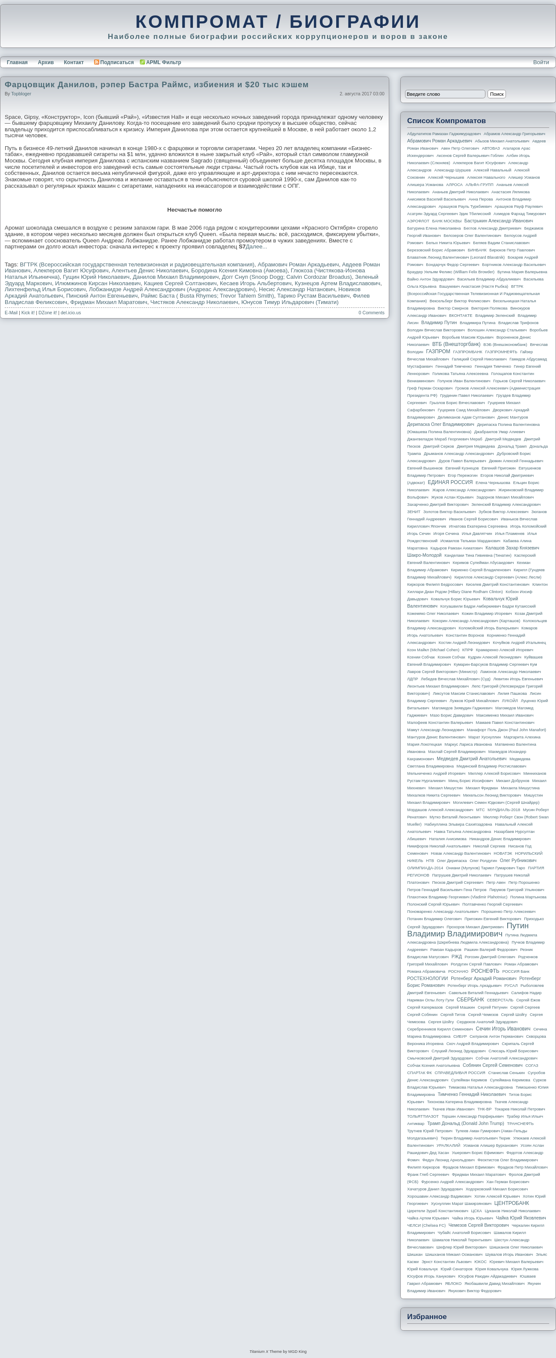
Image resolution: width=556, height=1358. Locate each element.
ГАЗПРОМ (438, 351)
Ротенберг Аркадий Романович (483, 978)
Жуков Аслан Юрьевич (452, 497)
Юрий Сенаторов (456, 1269)
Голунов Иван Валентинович (464, 381)
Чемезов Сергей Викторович (479, 1225)
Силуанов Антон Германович (496, 1036)
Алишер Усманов (524, 177)
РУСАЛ (511, 985)
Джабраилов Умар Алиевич (499, 432)
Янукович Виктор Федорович (474, 1291)
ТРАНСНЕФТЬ (520, 1124)
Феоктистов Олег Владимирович (508, 1160)
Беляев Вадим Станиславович (501, 243)
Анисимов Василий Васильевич (436, 199)
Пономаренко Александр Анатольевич (443, 911)
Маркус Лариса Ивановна (468, 744)
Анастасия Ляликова (510, 192)
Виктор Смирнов (453, 308)
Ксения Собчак (451, 657)
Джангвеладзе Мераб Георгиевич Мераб (444, 439)
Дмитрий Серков (438, 446)
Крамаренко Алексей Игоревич (504, 650)
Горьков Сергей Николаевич (519, 381)
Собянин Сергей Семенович (493, 1065)
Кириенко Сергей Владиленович (481, 570)
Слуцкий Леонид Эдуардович (458, 1051)
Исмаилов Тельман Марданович (470, 541)
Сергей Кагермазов (425, 1007)
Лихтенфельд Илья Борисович (45, 289)
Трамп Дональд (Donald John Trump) (465, 1123)
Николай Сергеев (489, 846)
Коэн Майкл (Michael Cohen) (433, 650)
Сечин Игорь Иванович (503, 1029)
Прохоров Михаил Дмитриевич (475, 927)
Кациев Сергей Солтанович (180, 283)
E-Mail (11, 312)
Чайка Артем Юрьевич (428, 1218)
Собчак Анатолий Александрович (507, 1058)
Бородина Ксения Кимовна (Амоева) (239, 270)
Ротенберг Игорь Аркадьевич (475, 985)
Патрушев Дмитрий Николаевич (461, 875)
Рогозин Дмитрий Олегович (490, 957)
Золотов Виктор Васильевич (449, 512)
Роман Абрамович (521, 964)
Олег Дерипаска (452, 861)
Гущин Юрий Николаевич (96, 277)
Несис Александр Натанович (297, 289)
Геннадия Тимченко (493, 366)
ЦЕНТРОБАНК (511, 1203)
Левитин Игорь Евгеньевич (518, 679)
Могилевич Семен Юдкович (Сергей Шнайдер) (496, 802)
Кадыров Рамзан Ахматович (457, 548)
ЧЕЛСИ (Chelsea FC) (426, 1225)
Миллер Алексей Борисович (494, 773)
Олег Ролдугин (483, 861)
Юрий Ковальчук (422, 1269)
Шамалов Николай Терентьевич (461, 1240)
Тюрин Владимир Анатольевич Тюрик (475, 1138)
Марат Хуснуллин (484, 737)
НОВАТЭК (503, 853)
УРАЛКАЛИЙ (448, 1145)
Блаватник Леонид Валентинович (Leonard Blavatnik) (456, 257)
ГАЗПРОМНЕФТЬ (501, 352)
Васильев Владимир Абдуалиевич (489, 279)
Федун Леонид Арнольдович (448, 1160)
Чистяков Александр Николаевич (194, 302)
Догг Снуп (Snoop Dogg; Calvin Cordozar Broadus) (287, 277)
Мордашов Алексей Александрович (440, 810)
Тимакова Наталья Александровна (481, 1087)
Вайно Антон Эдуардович (430, 279)
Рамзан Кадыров (445, 950)
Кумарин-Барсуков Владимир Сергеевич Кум (495, 664)
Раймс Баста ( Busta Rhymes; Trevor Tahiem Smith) (207, 295)
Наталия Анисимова (447, 839)
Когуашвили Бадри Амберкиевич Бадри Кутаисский (488, 606)
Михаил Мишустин (446, 788)
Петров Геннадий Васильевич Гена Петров (446, 890)
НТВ (430, 861)
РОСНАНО (458, 971)
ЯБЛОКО (453, 1283)
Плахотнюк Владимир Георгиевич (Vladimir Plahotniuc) (457, 897)
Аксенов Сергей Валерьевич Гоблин (470, 156)
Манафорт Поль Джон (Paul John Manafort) (506, 730)
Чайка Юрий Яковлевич (521, 1217)
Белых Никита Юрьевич (448, 243)
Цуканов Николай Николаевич (512, 1211)
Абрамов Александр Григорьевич (514, 134)
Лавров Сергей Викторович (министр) (442, 672)
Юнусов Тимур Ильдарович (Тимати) (290, 302)
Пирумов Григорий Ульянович (516, 890)
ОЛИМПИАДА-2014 (425, 868)
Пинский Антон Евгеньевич (102, 295)
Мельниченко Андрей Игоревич (436, 773)
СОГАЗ (532, 1065)
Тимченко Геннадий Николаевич (472, 1094)
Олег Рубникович (518, 860)
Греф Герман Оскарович (429, 388)
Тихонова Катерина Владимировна (459, 1102)
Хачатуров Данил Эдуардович (435, 1189)
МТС (480, 810)
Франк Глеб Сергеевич (428, 1174)
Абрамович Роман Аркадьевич (298, 264)
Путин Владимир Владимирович (468, 929)
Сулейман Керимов (469, 1080)
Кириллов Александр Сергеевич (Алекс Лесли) (497, 577)
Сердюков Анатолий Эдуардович (487, 1022)
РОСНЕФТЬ (485, 971)
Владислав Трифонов (518, 323)
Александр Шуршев (453, 170)
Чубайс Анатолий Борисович (464, 1233)
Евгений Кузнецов (462, 468)
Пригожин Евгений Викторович (492, 919)
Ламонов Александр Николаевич (510, 672)
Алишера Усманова (425, 185)
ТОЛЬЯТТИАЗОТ (423, 1116)
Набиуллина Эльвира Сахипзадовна (458, 824)
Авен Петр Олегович (460, 148)
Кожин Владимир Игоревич (487, 613)
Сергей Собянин (422, 1015)
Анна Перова (481, 199)
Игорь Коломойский (528, 526)
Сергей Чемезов (483, 1015)
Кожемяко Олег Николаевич (433, 613)
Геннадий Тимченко (453, 366)
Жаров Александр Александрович (464, 490)
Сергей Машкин (460, 1007)
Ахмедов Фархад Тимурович (520, 214)
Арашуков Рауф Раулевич (518, 206)
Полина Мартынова (528, 897)
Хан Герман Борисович (507, 1182)
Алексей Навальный (492, 170)
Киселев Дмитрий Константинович (497, 584)
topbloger (21, 93)
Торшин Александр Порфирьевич (472, 1116)
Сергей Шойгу (514, 1015)
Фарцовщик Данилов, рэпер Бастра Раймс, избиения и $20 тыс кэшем (157, 84)
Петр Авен (496, 882)
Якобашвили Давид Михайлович (494, 1283)
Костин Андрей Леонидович (464, 643)
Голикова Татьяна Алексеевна (460, 374)
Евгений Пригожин (499, 468)
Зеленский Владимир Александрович (506, 504)
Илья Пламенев (509, 533)
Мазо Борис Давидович (451, 715)
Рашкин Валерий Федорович (491, 950)
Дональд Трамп (512, 446)
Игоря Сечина (446, 533)
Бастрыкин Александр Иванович (498, 220)
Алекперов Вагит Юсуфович (71, 270)
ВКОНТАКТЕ (461, 315)
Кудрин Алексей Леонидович (494, 657)
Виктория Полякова (489, 308)
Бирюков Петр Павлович (512, 250)
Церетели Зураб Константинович (437, 1211)
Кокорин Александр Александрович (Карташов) (476, 621)
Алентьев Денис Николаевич (150, 270)
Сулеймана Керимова (510, 1080)
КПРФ (467, 650)
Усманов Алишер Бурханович (490, 1145)
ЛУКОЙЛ (510, 701)
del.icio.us (71, 312)
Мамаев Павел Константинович (505, 722)
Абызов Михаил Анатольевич (502, 141)
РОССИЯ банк (515, 971)
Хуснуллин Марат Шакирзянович (461, 1204)
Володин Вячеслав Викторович (436, 330)
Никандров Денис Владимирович (500, 839)
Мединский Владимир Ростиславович (491, 766)
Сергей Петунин (492, 1007)
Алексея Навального (486, 177)
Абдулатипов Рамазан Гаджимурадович (444, 134)
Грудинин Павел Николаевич (466, 395)
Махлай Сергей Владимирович (456, 752)
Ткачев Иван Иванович (453, 1109)
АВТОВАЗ (491, 148)
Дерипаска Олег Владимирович (440, 424)
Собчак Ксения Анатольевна (433, 1065)
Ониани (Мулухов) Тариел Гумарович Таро (485, 868)
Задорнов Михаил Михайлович (505, 497)
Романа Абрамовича (426, 971)
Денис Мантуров (512, 417)
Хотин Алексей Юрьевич (497, 1196)
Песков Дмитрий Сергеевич (458, 882)
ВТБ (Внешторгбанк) (456, 344)
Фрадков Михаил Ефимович (469, 1167)
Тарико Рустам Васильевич (313, 295)
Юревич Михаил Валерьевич (517, 1262)
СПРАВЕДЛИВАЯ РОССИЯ (460, 1073)
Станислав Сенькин (506, 1073)
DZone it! (47, 312)
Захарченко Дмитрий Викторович (438, 504)
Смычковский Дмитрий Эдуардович (440, 1058)
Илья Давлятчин (477, 533)
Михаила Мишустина (520, 788)
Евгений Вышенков (425, 468)
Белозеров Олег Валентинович (472, 235)
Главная (17, 62)
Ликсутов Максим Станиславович (464, 693)
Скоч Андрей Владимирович (473, 1044)
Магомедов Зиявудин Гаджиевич (462, 708)
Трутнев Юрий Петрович (429, 1131)
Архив (46, 62)
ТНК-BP (484, 1109)
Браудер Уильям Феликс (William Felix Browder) (450, 272)
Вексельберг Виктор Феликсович (460, 301)
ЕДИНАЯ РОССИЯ (450, 482)
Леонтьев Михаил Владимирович (438, 686)
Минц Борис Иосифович (470, 781)
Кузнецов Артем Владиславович (337, 283)
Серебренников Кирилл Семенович (440, 1029)
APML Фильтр (163, 62)
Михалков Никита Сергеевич (433, 795)
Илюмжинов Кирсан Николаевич (98, 283)
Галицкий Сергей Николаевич (479, 359)
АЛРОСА (454, 185)
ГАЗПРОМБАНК (467, 352)
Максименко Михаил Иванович (504, 715)
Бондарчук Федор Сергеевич (452, 265)
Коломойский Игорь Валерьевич (489, 628)
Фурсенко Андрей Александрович (452, 1182)
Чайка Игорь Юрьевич (472, 1218)
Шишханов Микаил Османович (454, 1254)
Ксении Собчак (421, 657)
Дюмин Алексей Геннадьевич (516, 461)
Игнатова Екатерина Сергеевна (478, 526)
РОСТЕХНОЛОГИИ (427, 978)
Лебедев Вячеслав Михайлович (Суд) (456, 679)
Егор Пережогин (463, 475)
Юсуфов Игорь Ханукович (431, 1276)
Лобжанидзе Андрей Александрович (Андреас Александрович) (172, 289)
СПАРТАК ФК (419, 1073)
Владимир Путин (439, 322)
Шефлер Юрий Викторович (461, 1247)
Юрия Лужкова (524, 1269)
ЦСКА (476, 1211)
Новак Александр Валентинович (461, 853)
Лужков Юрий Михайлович (474, 701)
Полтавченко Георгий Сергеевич (492, 904)
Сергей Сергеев (525, 1007)
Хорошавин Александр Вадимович (439, 1196)
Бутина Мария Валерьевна (522, 272)
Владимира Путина (477, 323)
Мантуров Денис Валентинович (436, 737)
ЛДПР (412, 679)
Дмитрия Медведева (476, 446)
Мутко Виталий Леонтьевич (454, 817)
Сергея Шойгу (441, 1022)
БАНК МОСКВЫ (447, 221)
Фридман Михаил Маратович (108, 302)
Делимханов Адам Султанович (466, 417)
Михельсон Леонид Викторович (492, 795)
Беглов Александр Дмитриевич (492, 228)
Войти (541, 62)
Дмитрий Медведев (503, 439)
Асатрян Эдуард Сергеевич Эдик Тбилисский (449, 214)
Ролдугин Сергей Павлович (476, 964)
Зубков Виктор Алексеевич (504, 512)
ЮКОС (480, 1262)
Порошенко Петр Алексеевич (508, 911)
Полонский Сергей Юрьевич (433, 904)
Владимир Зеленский (495, 315)
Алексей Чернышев (446, 177)
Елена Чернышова (493, 483)
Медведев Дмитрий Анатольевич (471, 758)
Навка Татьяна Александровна (462, 832)
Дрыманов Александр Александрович (459, 454)
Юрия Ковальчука (491, 1269)
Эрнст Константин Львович (447, 1262)
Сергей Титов (453, 1015)
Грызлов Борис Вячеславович (457, 403)
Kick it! (28, 312)
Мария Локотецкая (424, 744)
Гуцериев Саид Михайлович (464, 410)
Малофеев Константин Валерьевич (440, 722)
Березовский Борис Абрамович (436, 250)
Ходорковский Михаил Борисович (497, 1189)
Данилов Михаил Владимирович (176, 277)
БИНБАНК (477, 250)
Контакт (73, 62)
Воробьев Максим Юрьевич (468, 337)
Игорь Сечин (419, 533)
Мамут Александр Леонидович (435, 730)
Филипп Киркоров (423, 1167)
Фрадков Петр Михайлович (522, 1167)
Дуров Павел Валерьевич (462, 461)
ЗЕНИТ (413, 512)
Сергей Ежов (528, 1000)
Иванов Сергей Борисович (473, 519)
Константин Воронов (465, 635)
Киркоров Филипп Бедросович (435, 584)
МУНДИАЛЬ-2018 (504, 810)
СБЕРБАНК (470, 1000)
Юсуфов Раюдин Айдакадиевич (487, 1276)
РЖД (457, 956)
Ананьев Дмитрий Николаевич (460, 192)
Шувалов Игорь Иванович (509, 1254)
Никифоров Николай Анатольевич (438, 846)
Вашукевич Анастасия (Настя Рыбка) (473, 286)
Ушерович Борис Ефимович (478, 1153)
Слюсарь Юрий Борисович (513, 1051)
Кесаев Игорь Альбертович (256, 283)
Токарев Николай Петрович (519, 1109)
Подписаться (114, 62)
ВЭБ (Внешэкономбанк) (505, 344)
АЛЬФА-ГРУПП (479, 185)
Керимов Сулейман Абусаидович (483, 563)
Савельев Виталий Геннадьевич (479, 993)
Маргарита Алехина (522, 737)
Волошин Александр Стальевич (496, 330)
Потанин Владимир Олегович (434, 919)
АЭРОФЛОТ (418, 221)
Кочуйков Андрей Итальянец (519, 643)
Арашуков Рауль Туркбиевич (465, 206)
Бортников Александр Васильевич (514, 265)
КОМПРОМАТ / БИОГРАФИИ (277, 21)
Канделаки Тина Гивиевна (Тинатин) (478, 555)
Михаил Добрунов (512, 781)
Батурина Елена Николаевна (434, 228)
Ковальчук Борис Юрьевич (455, 599)
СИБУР (460, 1036)
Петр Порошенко (524, 882)
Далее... (256, 246)
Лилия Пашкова (512, 693)
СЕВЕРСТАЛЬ (500, 1000)
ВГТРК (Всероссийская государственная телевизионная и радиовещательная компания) (137, 264)
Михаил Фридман (482, 788)
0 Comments (371, 312)
